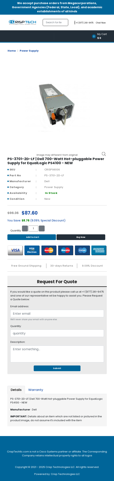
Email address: (19, 306)
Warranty (35, 390)
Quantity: (15, 326)
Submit (57, 368)
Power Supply (29, 51)
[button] (101, 36)
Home (12, 51)
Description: (17, 342)
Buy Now (80, 237)
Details (16, 390)
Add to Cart (31, 237)
